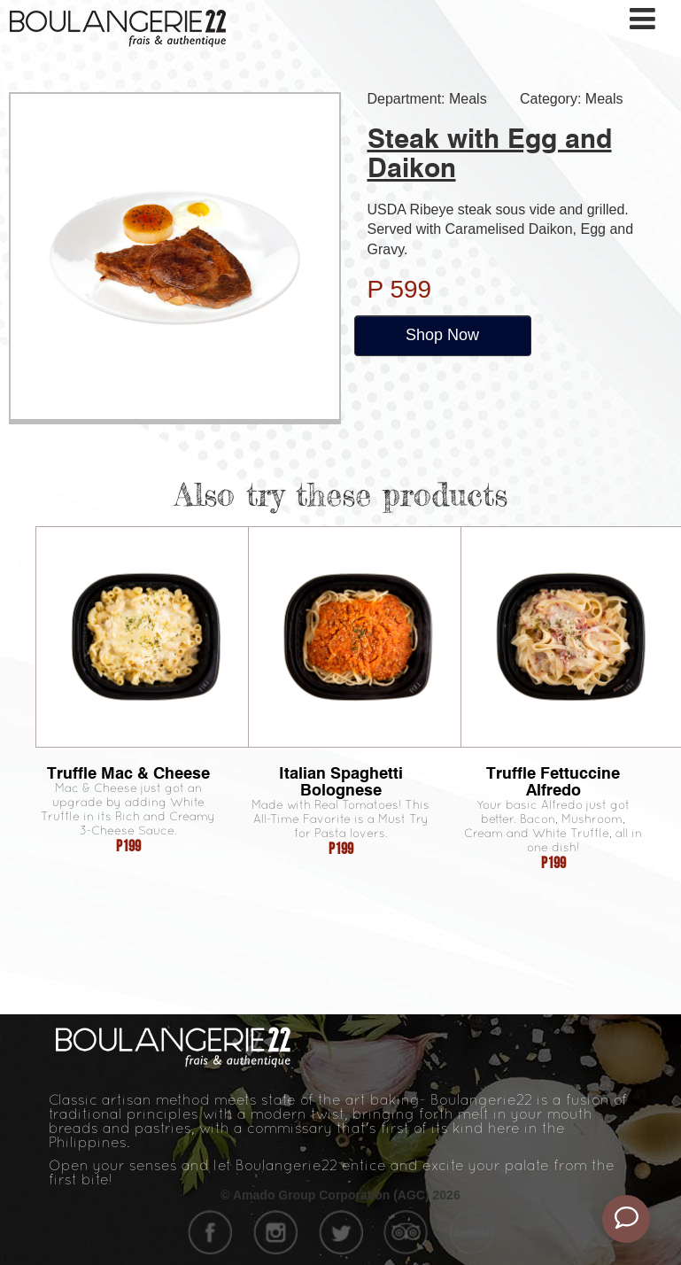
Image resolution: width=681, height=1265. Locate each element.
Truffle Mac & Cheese (128, 773)
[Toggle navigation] (644, 19)
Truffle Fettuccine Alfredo (553, 781)
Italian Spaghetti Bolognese (341, 781)
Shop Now (442, 335)
